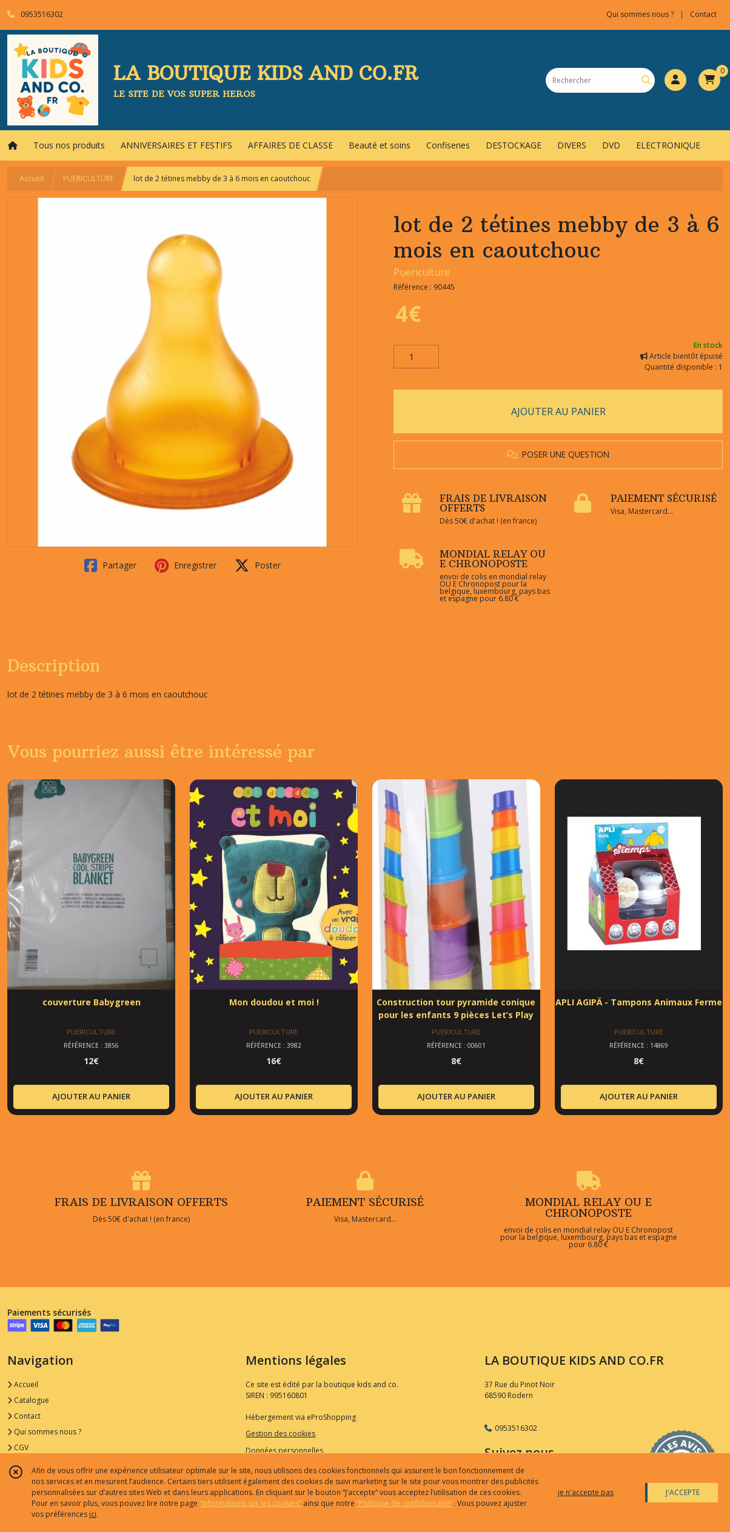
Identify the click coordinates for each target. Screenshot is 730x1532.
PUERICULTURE (88, 178)
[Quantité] (416, 357)
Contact (703, 14)
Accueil (31, 178)
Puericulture (421, 272)
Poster (258, 565)
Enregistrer (185, 565)
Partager (110, 565)
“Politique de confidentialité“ (405, 1503)
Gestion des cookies (280, 1433)
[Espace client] (675, 80)
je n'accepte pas (586, 1492)
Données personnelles (284, 1450)
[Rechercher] (646, 80)
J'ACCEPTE (683, 1492)
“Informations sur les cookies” (250, 1503)
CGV (17, 1447)
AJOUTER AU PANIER (558, 411)
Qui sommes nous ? (44, 1432)
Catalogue (28, 1400)
